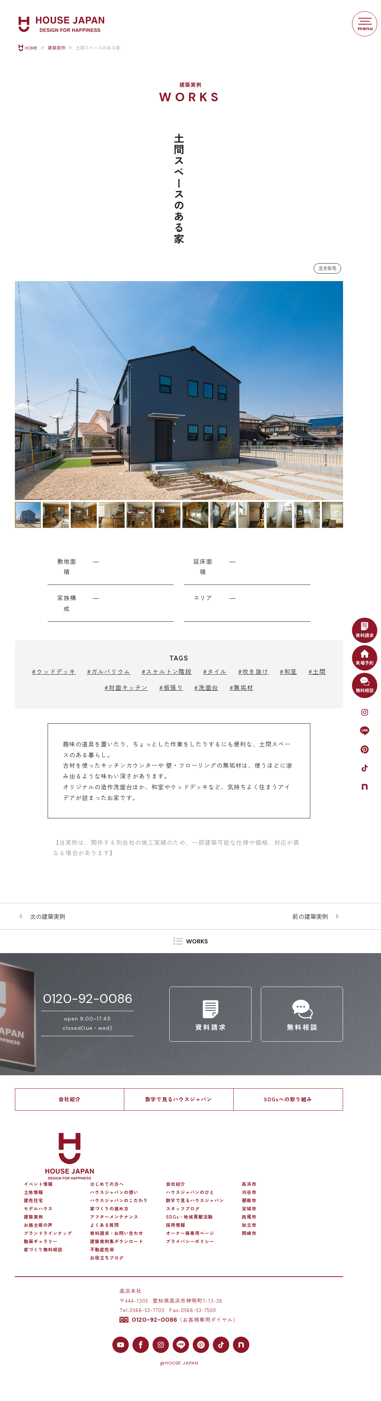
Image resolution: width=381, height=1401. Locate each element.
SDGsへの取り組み (288, 1099)
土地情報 (33, 1192)
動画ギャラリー (41, 1241)
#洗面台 (206, 687)
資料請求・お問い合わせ (116, 1233)
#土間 (317, 671)
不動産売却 (102, 1249)
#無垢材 (241, 687)
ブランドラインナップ (48, 1233)
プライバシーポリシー (190, 1241)
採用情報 (175, 1225)
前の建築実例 (310, 916)
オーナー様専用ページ (190, 1233)
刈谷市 (249, 1192)
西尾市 (249, 1217)
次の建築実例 (47, 916)
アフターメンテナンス (114, 1217)
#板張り (171, 687)
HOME (31, 48)
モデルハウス (38, 1208)
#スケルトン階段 (167, 671)
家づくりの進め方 (109, 1208)
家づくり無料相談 (43, 1249)
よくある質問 (104, 1225)
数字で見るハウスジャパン (178, 1099)
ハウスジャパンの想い (114, 1192)
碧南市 (249, 1200)
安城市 (249, 1208)
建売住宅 (33, 1200)
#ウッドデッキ (54, 671)
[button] (22, 391)
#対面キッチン (126, 687)
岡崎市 (249, 1233)
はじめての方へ (107, 1184)
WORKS (197, 942)
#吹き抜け (253, 671)
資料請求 (365, 629)
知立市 (249, 1225)
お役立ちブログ (107, 1258)
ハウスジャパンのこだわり (119, 1200)
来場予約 (365, 656)
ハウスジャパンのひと (190, 1192)
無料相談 (365, 684)
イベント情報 (38, 1184)
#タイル (215, 671)
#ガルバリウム (109, 671)
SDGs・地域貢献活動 (189, 1217)
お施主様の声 (38, 1225)
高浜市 (249, 1184)
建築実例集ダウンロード (116, 1241)
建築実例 (56, 48)
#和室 (288, 671)
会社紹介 (69, 1099)
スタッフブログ (183, 1208)
